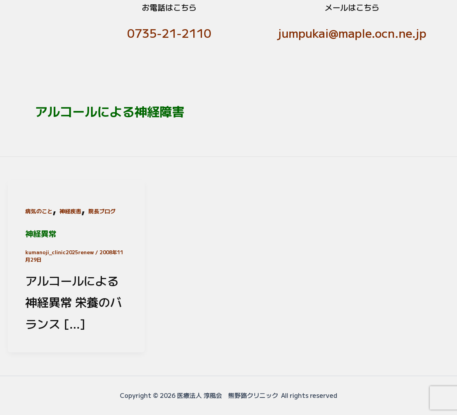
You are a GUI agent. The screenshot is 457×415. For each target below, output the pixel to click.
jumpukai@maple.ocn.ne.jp (352, 32)
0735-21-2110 (169, 32)
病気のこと (39, 211)
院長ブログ (102, 211)
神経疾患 (70, 211)
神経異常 (40, 233)
